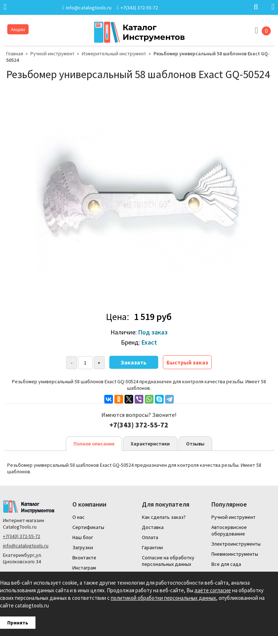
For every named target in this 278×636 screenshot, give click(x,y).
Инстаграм (84, 567)
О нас (78, 517)
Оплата (150, 537)
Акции (18, 29)
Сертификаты (88, 527)
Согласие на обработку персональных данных (168, 560)
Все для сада (226, 564)
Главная (14, 53)
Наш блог (82, 537)
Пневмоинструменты (234, 554)
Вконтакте (84, 557)
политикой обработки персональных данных (163, 597)
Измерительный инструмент (114, 53)
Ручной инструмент (52, 53)
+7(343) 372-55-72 (21, 536)
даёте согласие (212, 590)
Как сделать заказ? (164, 517)
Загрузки (82, 547)
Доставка (153, 527)
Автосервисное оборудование (229, 530)
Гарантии (152, 547)
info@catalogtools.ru (26, 545)
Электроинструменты (236, 544)
